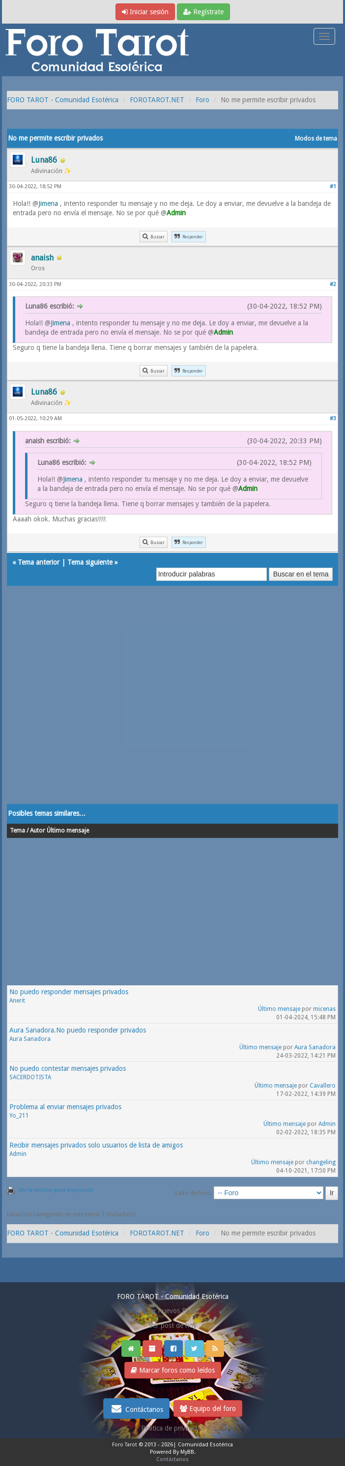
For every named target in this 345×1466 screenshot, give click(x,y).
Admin (327, 1124)
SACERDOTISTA (30, 1077)
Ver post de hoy (173, 1325)
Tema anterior (38, 562)
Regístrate (203, 12)
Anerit (17, 1000)
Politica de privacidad (172, 1428)
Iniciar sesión (145, 12)
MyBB (187, 1452)
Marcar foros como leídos (173, 1370)
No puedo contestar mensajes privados (67, 1068)
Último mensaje (279, 1009)
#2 (333, 284)
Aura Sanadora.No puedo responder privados (77, 1030)
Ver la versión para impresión (56, 1190)
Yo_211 (19, 1115)
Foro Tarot (124, 1444)
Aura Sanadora (30, 1038)
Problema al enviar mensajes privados (65, 1107)
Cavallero (323, 1085)
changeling (321, 1162)
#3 (333, 418)
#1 (333, 186)
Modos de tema (316, 138)
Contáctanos (136, 1408)
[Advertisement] (173, 704)
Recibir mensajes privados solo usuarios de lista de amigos (96, 1145)
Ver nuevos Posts (172, 1311)
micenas (324, 1009)
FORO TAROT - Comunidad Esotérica (62, 100)
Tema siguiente (90, 562)
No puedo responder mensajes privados (68, 992)
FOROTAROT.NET (157, 100)
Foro (202, 100)
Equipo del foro (208, 1408)
